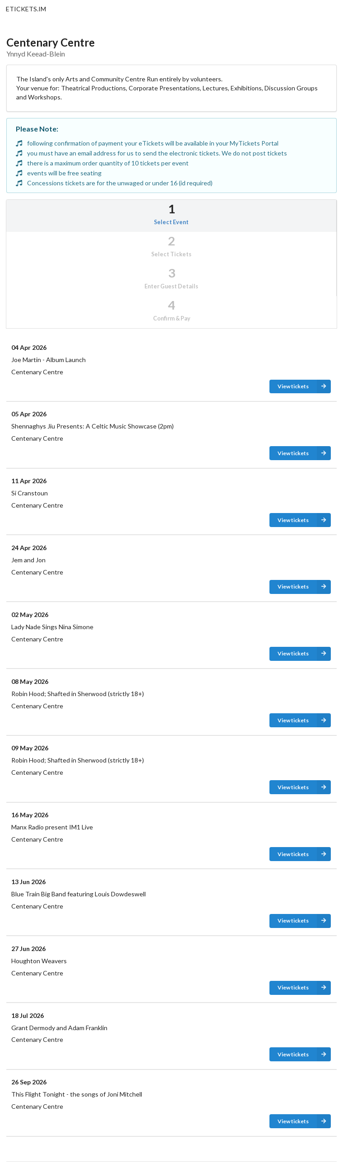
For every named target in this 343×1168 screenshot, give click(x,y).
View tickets (304, 387)
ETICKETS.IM (26, 9)
